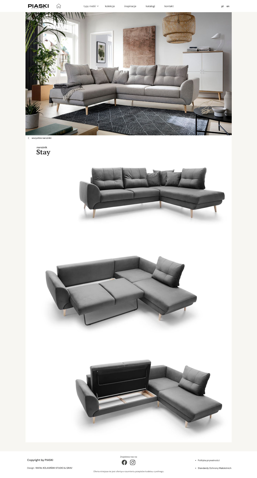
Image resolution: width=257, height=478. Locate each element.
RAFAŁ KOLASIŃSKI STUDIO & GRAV (54, 467)
